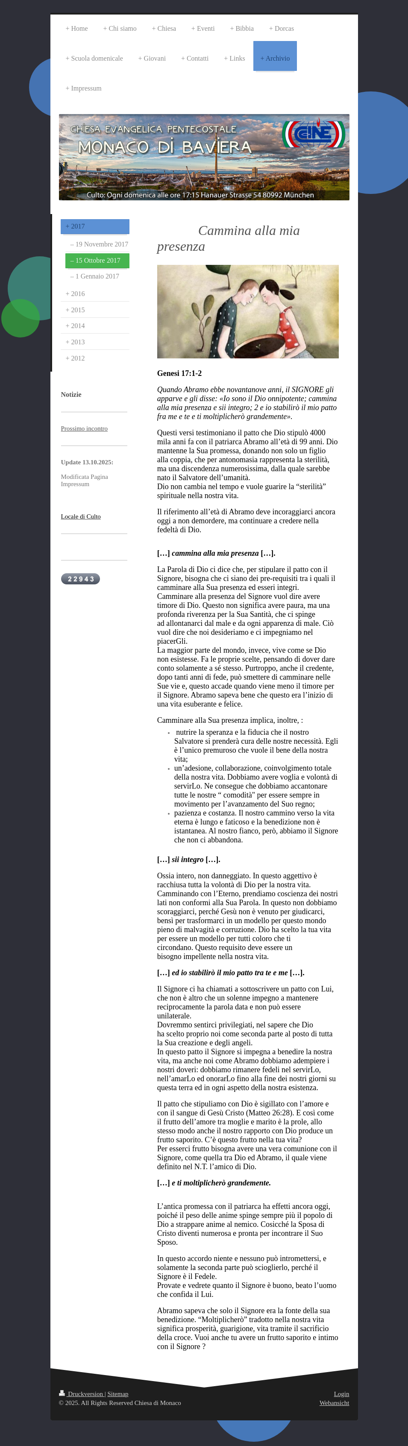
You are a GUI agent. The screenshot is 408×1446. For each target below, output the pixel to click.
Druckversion (82, 1393)
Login (341, 1393)
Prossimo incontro (84, 428)
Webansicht (334, 1402)
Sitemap (117, 1393)
